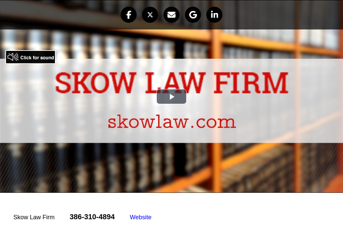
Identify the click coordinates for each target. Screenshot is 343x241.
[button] (129, 15)
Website (141, 217)
